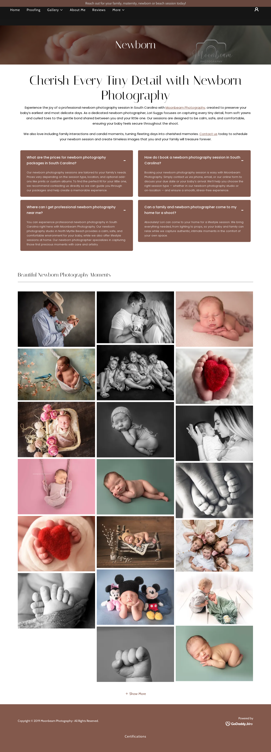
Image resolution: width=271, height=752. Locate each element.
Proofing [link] (33, 17)
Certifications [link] (135, 736)
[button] (55, 16)
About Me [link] (78, 17)
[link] (239, 723)
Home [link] (15, 17)
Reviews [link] (99, 17)
